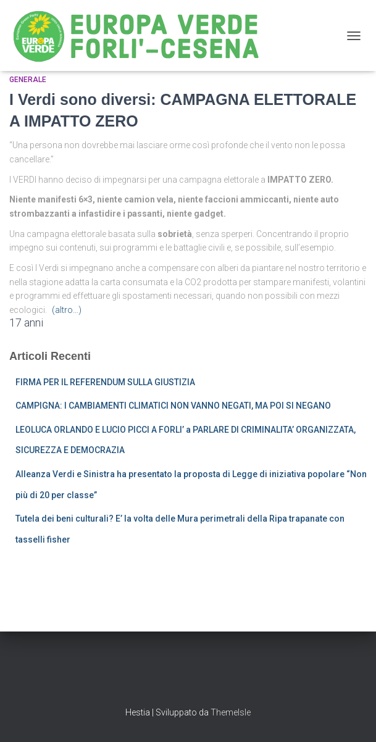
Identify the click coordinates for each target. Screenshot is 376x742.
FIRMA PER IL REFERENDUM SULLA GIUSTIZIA (105, 382)
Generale (27, 79)
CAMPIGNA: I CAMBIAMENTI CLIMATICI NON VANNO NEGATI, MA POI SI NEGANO (173, 406)
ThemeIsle (231, 712)
